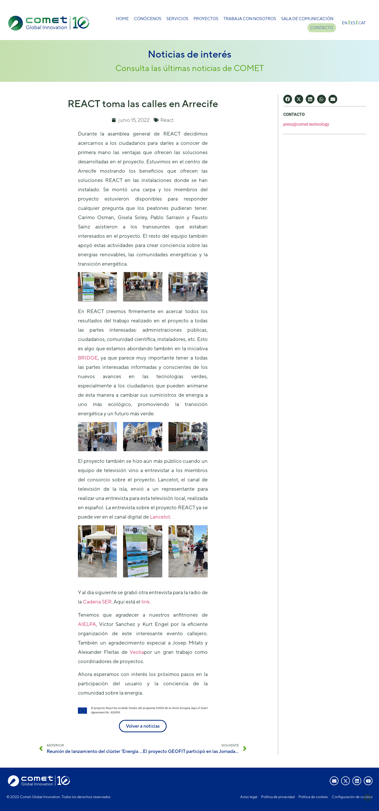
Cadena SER (97, 602)
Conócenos (147, 18)
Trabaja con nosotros (249, 18)
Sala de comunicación (307, 18)
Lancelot (160, 517)
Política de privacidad (278, 797)
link (145, 602)
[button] (287, 99)
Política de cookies (313, 797)
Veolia (137, 652)
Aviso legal (248, 797)
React (167, 120)
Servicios (177, 18)
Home (122, 18)
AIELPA (87, 624)
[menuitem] (345, 22)
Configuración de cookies (352, 797)
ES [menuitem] (353, 22)
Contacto (321, 27)
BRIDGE (88, 358)
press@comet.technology (306, 124)
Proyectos (205, 18)
